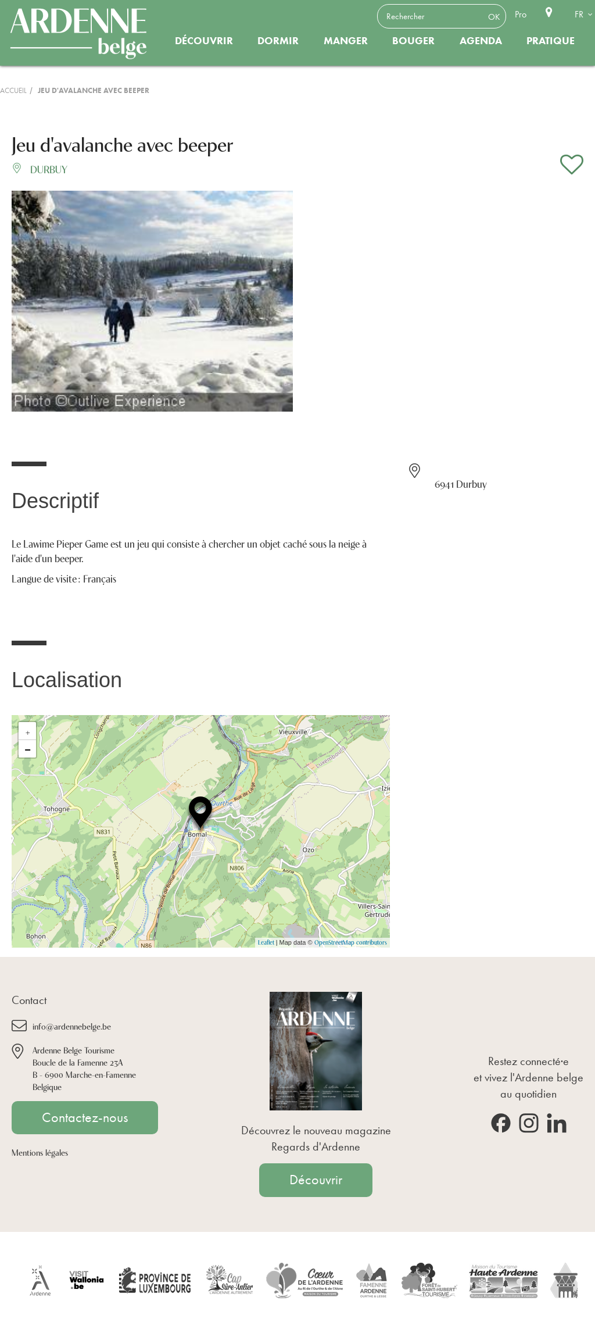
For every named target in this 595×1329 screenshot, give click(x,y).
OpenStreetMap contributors (350, 942)
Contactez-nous (85, 1117)
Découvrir (204, 40)
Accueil (13, 90)
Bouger (413, 40)
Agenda (481, 40)
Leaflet (266, 942)
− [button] (27, 749)
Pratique (550, 40)
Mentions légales (40, 1152)
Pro (520, 14)
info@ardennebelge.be (72, 1026)
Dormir (278, 40)
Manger (346, 40)
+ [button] (27, 731)
